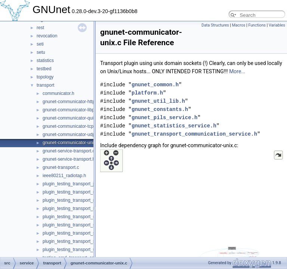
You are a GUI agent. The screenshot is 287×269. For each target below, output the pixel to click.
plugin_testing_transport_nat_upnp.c (79, 200)
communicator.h (58, 93)
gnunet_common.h (155, 84)
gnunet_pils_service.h (164, 117)
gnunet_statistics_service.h (174, 125)
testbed (44, 68)
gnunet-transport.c (61, 167)
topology (45, 77)
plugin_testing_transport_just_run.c (77, 183)
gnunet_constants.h (160, 109)
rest (40, 27)
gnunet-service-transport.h (69, 159)
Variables (277, 25)
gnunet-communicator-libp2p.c (73, 109)
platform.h (147, 92)
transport (45, 85)
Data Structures (215, 25)
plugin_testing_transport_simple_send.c (82, 208)
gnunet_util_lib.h (158, 101)
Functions (257, 25)
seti (40, 44)
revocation (47, 35)
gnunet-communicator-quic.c (71, 118)
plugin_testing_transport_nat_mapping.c (82, 192)
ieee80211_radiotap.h (64, 175)
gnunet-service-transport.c (69, 151)
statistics (45, 60)
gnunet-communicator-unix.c (71, 142)
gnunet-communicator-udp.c (70, 134)
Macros (239, 25)
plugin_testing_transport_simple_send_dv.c (86, 225)
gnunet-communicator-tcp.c (70, 126)
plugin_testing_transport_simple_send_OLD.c (88, 233)
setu (41, 52)
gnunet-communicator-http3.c (72, 101)
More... (237, 71)
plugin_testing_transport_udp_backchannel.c (87, 249)
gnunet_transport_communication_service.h (194, 133)
